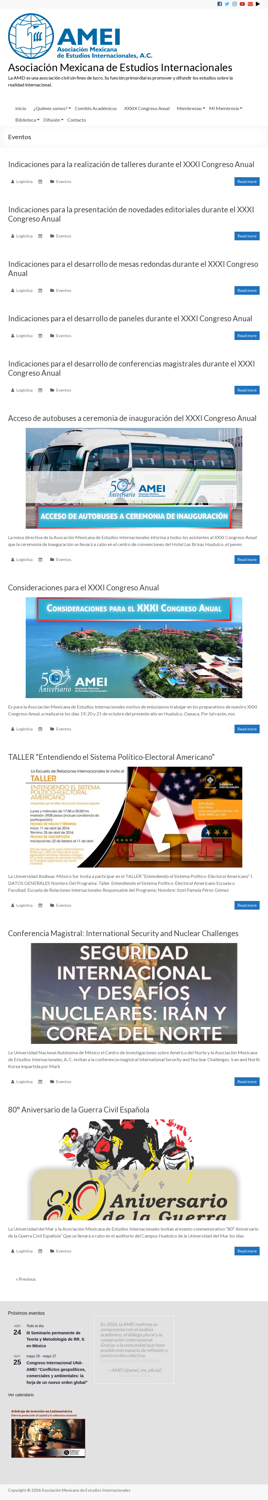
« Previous (26, 1279)
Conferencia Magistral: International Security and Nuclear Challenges (123, 933)
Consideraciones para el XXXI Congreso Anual (83, 587)
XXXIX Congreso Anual (147, 108)
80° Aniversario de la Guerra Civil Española (78, 1109)
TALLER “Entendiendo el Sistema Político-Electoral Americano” (111, 757)
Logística (24, 181)
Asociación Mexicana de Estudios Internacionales (120, 67)
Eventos (63, 181)
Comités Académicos (96, 108)
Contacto (76, 119)
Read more (247, 181)
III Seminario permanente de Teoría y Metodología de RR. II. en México (56, 1339)
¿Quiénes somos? (51, 108)
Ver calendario (21, 1395)
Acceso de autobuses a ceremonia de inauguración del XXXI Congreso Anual (132, 418)
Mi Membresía (224, 108)
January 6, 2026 (134, 1375)
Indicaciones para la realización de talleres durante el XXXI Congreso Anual (131, 164)
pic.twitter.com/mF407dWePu (130, 1360)
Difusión (51, 119)
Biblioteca (25, 119)
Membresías (189, 108)
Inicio (20, 108)
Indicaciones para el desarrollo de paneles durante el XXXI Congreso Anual (130, 318)
